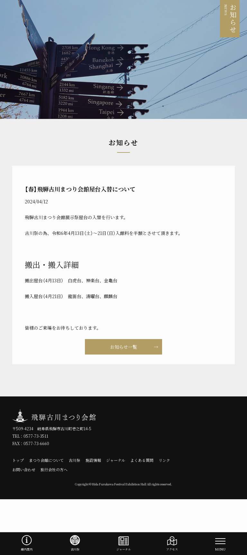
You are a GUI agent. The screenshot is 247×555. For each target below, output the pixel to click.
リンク (164, 460)
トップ (18, 460)
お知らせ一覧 (123, 347)
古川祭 (74, 460)
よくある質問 (141, 460)
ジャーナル (115, 460)
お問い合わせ (23, 469)
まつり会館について (46, 460)
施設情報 (93, 460)
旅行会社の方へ (54, 469)
